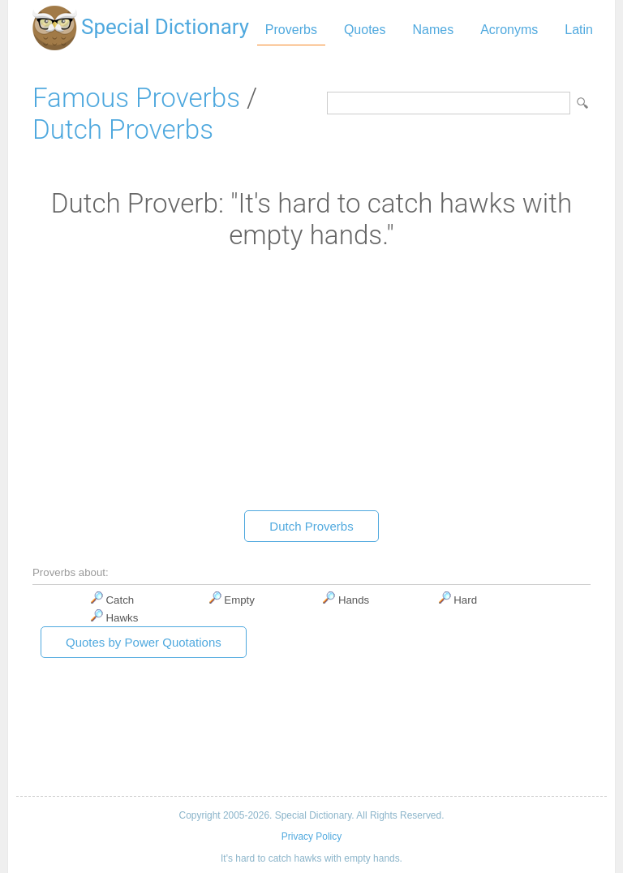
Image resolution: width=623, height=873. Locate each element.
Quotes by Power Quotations (143, 642)
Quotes (365, 30)
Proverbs (291, 30)
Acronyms (509, 30)
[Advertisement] (311, 384)
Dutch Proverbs (122, 129)
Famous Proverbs (136, 98)
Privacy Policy (311, 836)
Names (432, 30)
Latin (579, 30)
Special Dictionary (165, 27)
